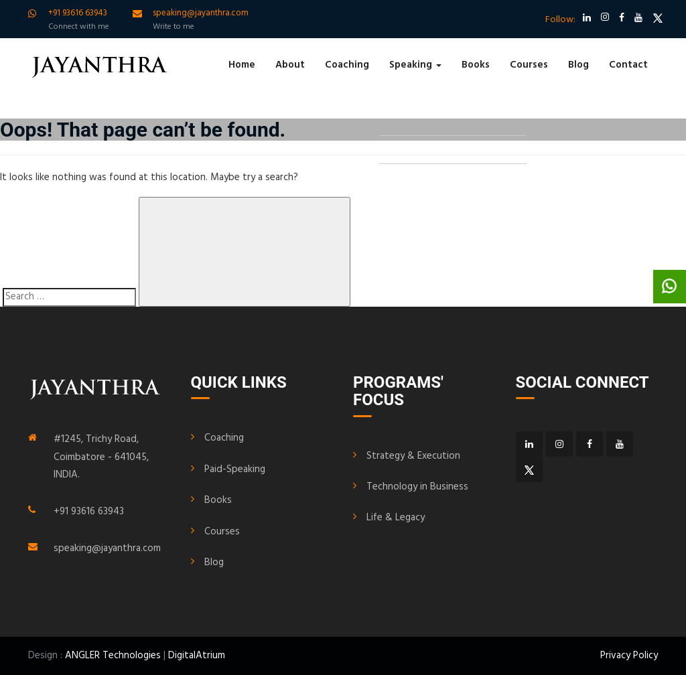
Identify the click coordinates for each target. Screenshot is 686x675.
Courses (529, 65)
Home (241, 65)
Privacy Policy (629, 656)
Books (476, 65)
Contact (628, 65)
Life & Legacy (395, 518)
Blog (578, 65)
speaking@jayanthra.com (107, 548)
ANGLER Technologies (113, 656)
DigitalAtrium (196, 656)
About (290, 65)
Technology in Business (417, 487)
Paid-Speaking (234, 469)
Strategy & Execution (413, 456)
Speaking (415, 65)
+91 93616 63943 (89, 512)
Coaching (347, 65)
